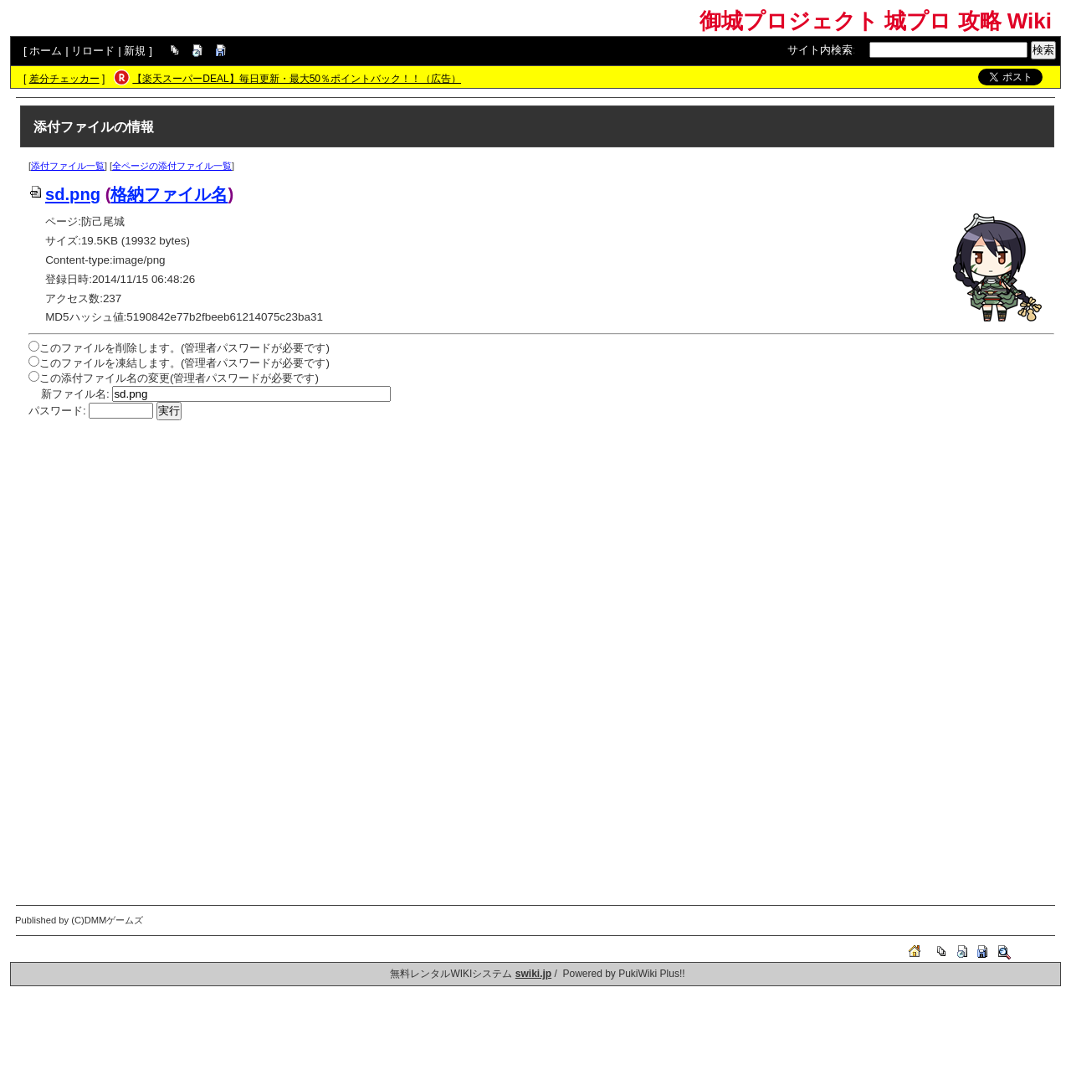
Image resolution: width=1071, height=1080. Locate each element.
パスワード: (57, 410)
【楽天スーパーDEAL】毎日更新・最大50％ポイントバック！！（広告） (296, 79)
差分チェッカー (64, 79)
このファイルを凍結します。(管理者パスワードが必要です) (184, 363)
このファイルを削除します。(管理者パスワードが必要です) (184, 348)
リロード (93, 50)
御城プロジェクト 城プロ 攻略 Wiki (875, 20)
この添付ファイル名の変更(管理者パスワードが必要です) (179, 378)
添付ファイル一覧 (68, 166)
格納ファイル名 (169, 194)
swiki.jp (533, 974)
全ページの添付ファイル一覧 (172, 166)
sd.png (64, 194)
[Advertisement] (530, 546)
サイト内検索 (820, 50)
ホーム (45, 50)
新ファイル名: (75, 394)
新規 (135, 50)
